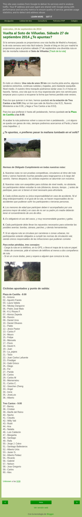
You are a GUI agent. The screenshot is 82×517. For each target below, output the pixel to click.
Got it (49, 17)
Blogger (50, 514)
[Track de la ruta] (57, 51)
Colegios (74, 21)
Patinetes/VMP (59, 21)
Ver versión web (41, 508)
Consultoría (42, 21)
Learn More (37, 17)
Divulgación (9, 21)
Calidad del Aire (26, 21)
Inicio (41, 502)
